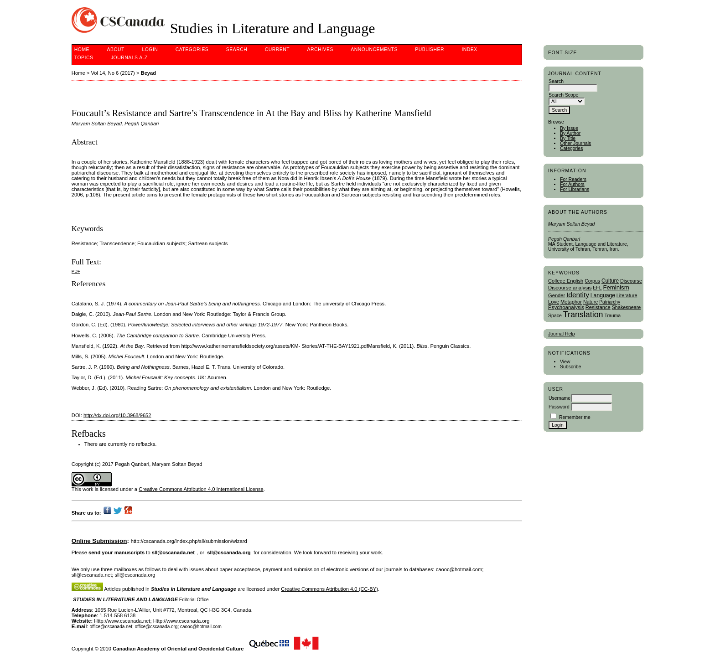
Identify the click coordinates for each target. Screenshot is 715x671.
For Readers (573, 179)
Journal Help (561, 333)
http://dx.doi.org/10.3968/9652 (117, 415)
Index (469, 49)
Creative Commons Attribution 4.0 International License (201, 489)
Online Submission (99, 540)
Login (150, 49)
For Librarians (574, 189)
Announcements (374, 49)
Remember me (575, 417)
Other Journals (575, 143)
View (565, 361)
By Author (570, 133)
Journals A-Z (129, 57)
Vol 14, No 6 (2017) (113, 73)
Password (559, 406)
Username (559, 398)
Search (236, 49)
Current (277, 49)
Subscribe (570, 366)
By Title (567, 138)
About (115, 49)
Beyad (148, 73)
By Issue (569, 128)
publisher (429, 49)
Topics (83, 57)
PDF (76, 271)
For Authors (572, 184)
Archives (320, 49)
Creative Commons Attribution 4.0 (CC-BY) (329, 589)
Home (81, 49)
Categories (571, 148)
